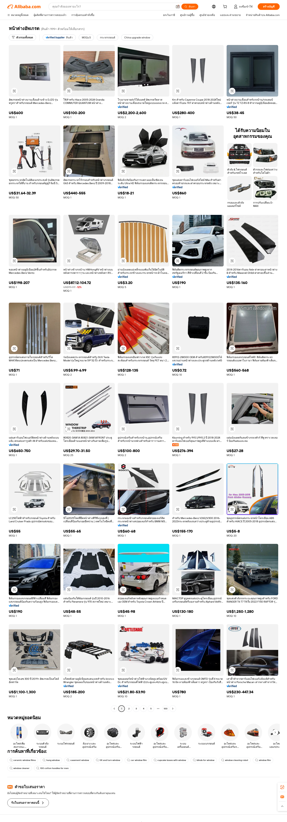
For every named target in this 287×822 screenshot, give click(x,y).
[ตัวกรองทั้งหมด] (22, 37)
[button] (178, 6)
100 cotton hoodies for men (52, 768)
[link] (282, 787)
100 (165, 708)
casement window (78, 760)
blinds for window (203, 760)
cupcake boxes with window (170, 760)
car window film (137, 760)
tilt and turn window (108, 760)
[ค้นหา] (189, 7)
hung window (51, 760)
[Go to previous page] (114, 708)
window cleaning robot (234, 760)
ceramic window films (23, 760)
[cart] (225, 7)
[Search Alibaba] (112, 7)
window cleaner (19, 768)
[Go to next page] (172, 708)
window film (263, 760)
